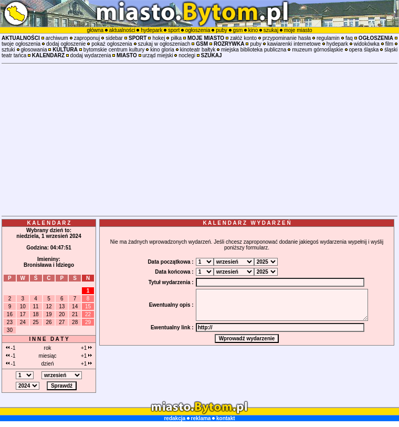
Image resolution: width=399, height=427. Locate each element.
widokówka (367, 44)
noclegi (186, 55)
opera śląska (364, 50)
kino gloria (162, 50)
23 (10, 322)
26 (48, 322)
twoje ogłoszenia (21, 44)
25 (36, 322)
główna (95, 30)
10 (23, 306)
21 (75, 314)
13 (62, 306)
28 (75, 322)
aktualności (122, 30)
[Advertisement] (199, 139)
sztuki (8, 50)
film (389, 44)
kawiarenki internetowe (294, 44)
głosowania (33, 50)
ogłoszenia (198, 30)
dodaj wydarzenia (90, 55)
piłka (176, 38)
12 (48, 306)
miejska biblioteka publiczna (253, 50)
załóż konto (243, 38)
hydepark (151, 30)
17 (23, 314)
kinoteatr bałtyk (197, 50)
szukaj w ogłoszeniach (164, 44)
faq (349, 38)
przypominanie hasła (286, 38)
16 (10, 314)
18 (36, 314)
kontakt (225, 418)
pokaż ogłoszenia (111, 44)
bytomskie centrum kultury (113, 50)
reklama (201, 418)
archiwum (57, 38)
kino (253, 30)
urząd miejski (157, 55)
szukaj (271, 30)
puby (221, 30)
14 (75, 306)
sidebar (114, 38)
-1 (11, 348)
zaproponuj (87, 38)
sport (174, 30)
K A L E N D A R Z (49, 223)
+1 (86, 348)
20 (62, 314)
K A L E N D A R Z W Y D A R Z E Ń (246, 223)
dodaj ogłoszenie (66, 44)
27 (62, 322)
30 (10, 330)
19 (48, 314)
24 (23, 322)
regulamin (328, 38)
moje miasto (298, 30)
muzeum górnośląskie (317, 50)
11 (36, 306)
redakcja (174, 418)
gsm (238, 30)
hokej (158, 38)
